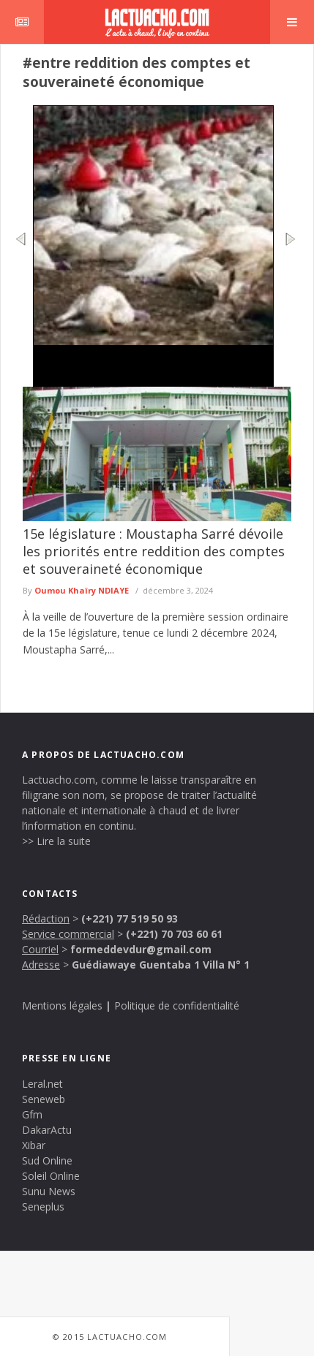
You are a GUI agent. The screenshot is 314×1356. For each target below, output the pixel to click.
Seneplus (43, 1206)
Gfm (32, 1114)
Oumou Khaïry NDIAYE (81, 590)
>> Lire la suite (56, 841)
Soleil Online (51, 1176)
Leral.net (42, 1084)
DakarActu (47, 1130)
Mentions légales (62, 1005)
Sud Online (47, 1160)
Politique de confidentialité (176, 1005)
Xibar (33, 1145)
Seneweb (43, 1099)
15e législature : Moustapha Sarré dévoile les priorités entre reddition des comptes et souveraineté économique (154, 551)
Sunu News (48, 1191)
